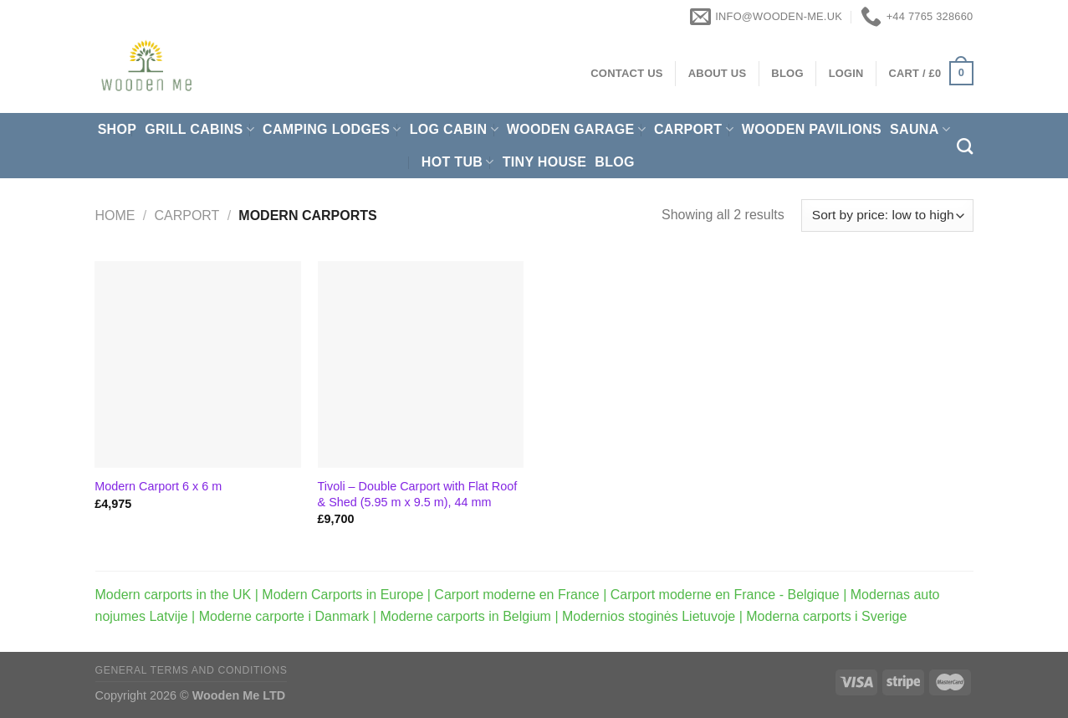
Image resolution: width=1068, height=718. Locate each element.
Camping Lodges (332, 129)
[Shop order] (887, 215)
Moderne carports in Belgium (465, 616)
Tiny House (545, 162)
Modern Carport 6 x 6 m (158, 486)
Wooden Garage (576, 129)
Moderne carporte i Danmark (284, 616)
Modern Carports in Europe (342, 594)
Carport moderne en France (516, 594)
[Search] (965, 146)
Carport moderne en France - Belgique (725, 594)
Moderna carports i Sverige (826, 616)
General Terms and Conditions (191, 670)
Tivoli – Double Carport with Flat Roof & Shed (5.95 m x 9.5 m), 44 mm (418, 494)
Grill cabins (199, 129)
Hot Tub (458, 162)
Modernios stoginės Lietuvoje (648, 616)
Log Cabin (454, 129)
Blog (615, 162)
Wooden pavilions (811, 129)
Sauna (920, 129)
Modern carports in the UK (173, 594)
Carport (693, 129)
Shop (117, 129)
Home (115, 215)
